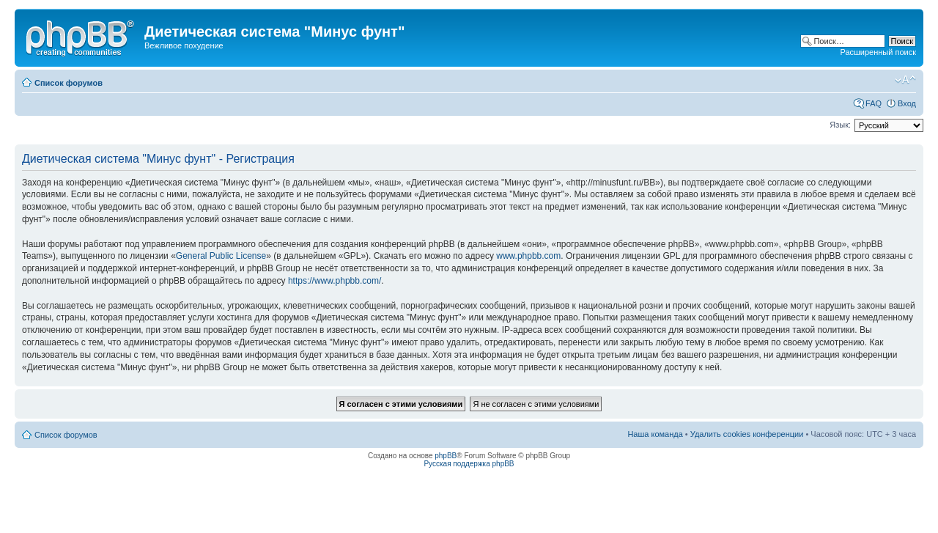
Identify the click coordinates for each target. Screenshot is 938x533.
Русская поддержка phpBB (469, 464)
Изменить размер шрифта (905, 80)
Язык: (840, 124)
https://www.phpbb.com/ (334, 281)
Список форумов (68, 82)
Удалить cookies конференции (747, 434)
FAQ (873, 103)
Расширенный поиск (878, 52)
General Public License (221, 256)
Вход (907, 103)
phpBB (446, 456)
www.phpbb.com (528, 256)
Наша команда (654, 434)
